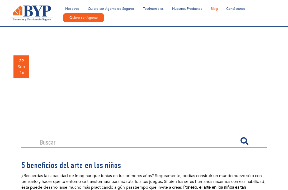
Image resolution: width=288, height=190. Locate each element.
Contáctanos (235, 8)
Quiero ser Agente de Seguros (111, 8)
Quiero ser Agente (83, 17)
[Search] (138, 141)
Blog (214, 8)
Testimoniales (153, 8)
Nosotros (72, 8)
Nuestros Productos (187, 8)
